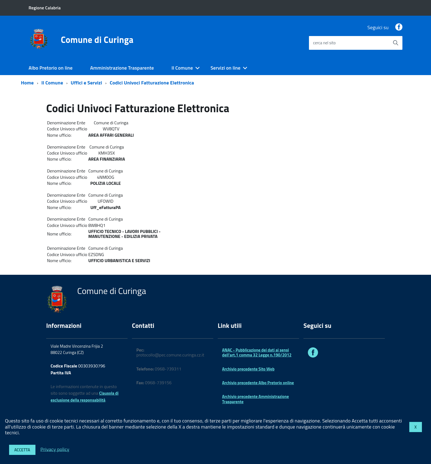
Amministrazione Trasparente (122, 68)
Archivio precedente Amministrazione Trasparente (255, 399)
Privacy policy (54, 449)
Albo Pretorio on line (51, 68)
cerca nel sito (324, 42)
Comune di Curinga (97, 39)
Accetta (22, 450)
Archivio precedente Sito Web (248, 369)
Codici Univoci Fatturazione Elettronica (152, 82)
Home (27, 82)
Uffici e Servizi (86, 82)
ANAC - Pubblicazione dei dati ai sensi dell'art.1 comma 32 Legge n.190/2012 (256, 352)
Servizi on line (226, 68)
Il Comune (182, 68)
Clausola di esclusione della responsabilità (84, 396)
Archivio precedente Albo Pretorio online (258, 383)
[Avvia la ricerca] (395, 43)
